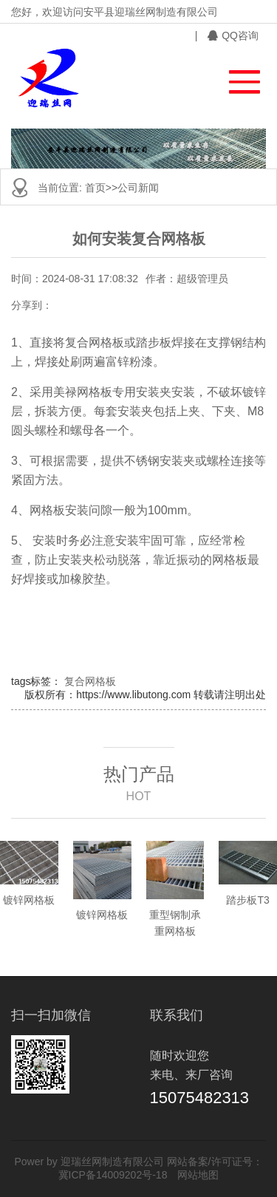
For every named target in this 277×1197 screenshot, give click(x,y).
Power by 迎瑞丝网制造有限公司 (88, 1161)
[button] (237, 78)
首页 (95, 188)
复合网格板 (90, 681)
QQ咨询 (233, 35)
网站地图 (198, 1175)
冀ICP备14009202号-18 (113, 1175)
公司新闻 (138, 188)
